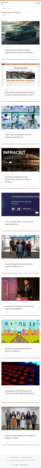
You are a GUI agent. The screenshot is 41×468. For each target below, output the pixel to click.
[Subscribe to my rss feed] (13, 465)
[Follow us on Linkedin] (24, 465)
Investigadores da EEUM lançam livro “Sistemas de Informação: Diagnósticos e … (20, 393)
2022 (6, 8)
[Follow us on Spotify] (27, 465)
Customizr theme (30, 460)
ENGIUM (16, 457)
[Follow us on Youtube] (21, 465)
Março (9, 8)
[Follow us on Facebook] (16, 465)
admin (7, 141)
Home (2, 8)
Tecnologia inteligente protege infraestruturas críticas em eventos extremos (17, 179)
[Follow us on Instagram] (19, 465)
